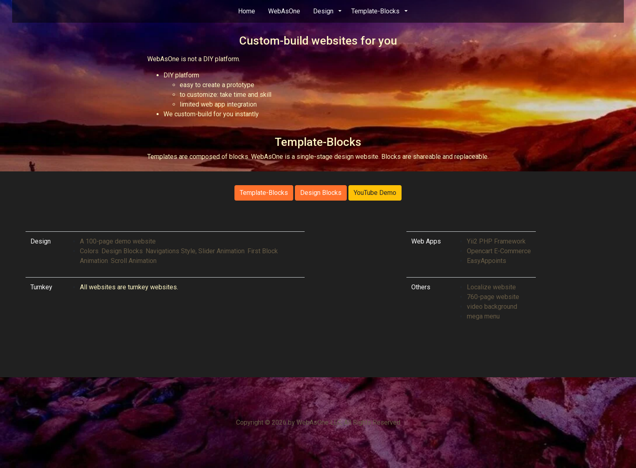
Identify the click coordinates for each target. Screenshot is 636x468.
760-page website (493, 297)
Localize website (491, 287)
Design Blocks (321, 193)
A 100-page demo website (118, 241)
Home (246, 11)
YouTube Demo (375, 193)
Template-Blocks (375, 11)
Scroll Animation (134, 261)
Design (323, 11)
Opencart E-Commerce (499, 251)
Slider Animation (221, 251)
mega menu (483, 316)
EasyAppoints (487, 261)
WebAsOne (284, 11)
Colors (89, 251)
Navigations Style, (171, 251)
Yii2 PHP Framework (496, 241)
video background (492, 306)
